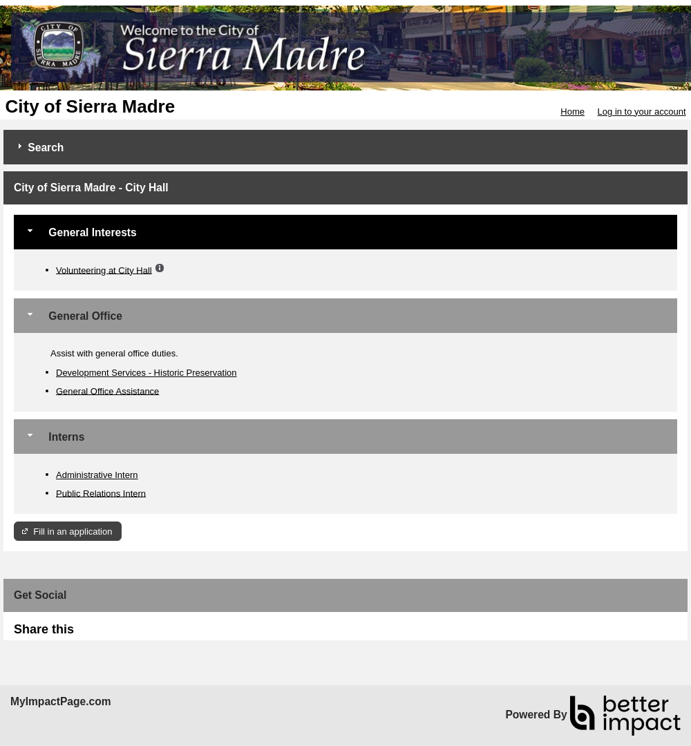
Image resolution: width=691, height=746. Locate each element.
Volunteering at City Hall (104, 270)
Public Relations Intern (101, 493)
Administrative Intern (97, 475)
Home (572, 111)
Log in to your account (642, 111)
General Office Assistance (107, 390)
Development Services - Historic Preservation (146, 372)
